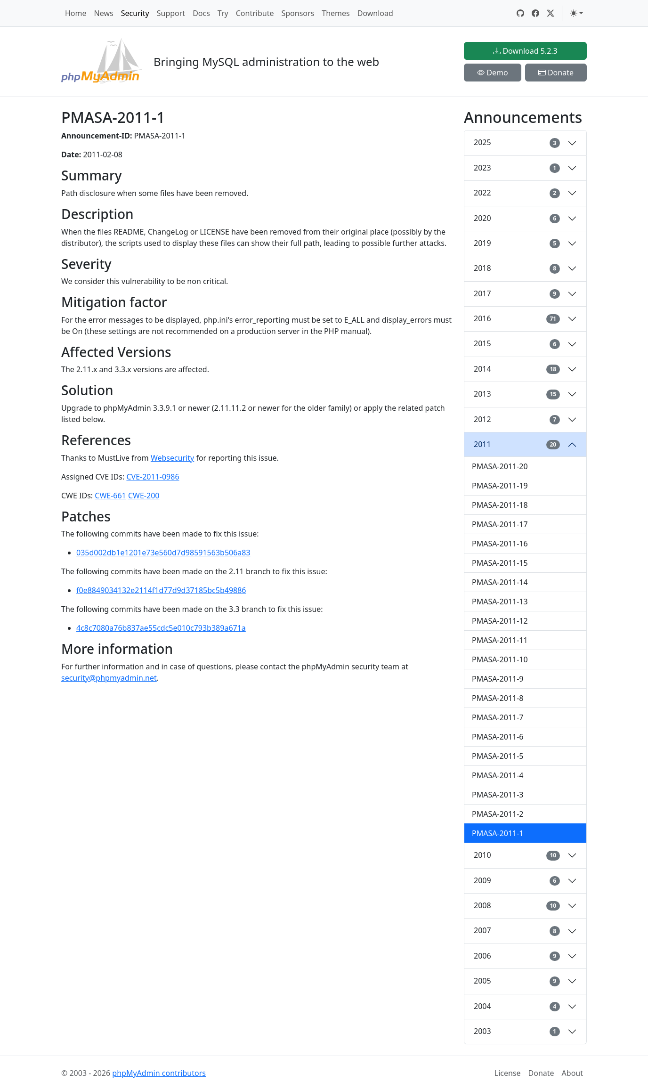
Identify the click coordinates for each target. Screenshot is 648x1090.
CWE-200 (144, 495)
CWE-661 (110, 495)
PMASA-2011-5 (498, 756)
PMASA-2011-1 (498, 833)
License (507, 1073)
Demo (492, 72)
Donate (556, 72)
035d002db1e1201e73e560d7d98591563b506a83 (163, 552)
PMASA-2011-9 (498, 679)
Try (223, 13)
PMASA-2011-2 (498, 814)
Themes (335, 13)
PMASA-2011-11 (500, 640)
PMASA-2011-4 (498, 775)
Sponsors (297, 13)
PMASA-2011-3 (498, 794)
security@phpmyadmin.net (109, 678)
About (572, 1073)
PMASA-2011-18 (500, 505)
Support (171, 13)
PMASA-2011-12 (500, 621)
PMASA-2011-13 (500, 601)
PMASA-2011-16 (500, 543)
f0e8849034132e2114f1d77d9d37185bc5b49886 (161, 590)
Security (135, 13)
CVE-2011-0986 (152, 477)
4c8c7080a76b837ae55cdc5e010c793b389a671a (161, 628)
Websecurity (172, 458)
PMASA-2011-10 (500, 659)
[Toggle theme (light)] (576, 13)
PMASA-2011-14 (500, 582)
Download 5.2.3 (525, 51)
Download (375, 13)
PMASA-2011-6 (498, 737)
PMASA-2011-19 (500, 485)
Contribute (255, 13)
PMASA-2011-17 (500, 524)
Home (76, 13)
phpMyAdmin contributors (159, 1073)
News (103, 13)
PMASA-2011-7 (498, 717)
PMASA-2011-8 (498, 698)
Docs (201, 13)
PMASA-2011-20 (500, 466)
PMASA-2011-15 (500, 563)
